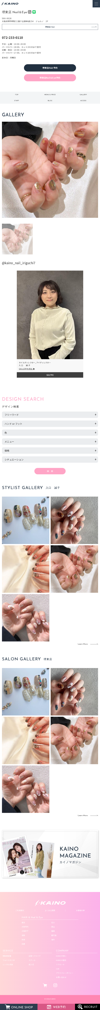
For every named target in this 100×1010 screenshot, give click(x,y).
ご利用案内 (19, 910)
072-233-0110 (12, 37)
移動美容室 (7, 956)
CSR (57, 969)
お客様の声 (80, 910)
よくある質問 (50, 910)
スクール (32, 960)
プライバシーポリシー (64, 973)
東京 (23, 922)
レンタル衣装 (8, 964)
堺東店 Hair (50, 27)
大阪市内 (25, 926)
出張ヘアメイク (35, 956)
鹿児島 (54, 935)
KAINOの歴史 (61, 960)
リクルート (60, 964)
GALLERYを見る (26, 368)
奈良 (23, 939)
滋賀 (23, 935)
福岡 (53, 931)
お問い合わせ (61, 977)
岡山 (53, 926)
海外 (53, 939)
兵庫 (23, 944)
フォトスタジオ (9, 960)
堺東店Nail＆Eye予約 (50, 77)
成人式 (31, 964)
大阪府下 (25, 931)
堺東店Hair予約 (50, 67)
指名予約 (50, 375)
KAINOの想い (61, 956)
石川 (53, 922)
